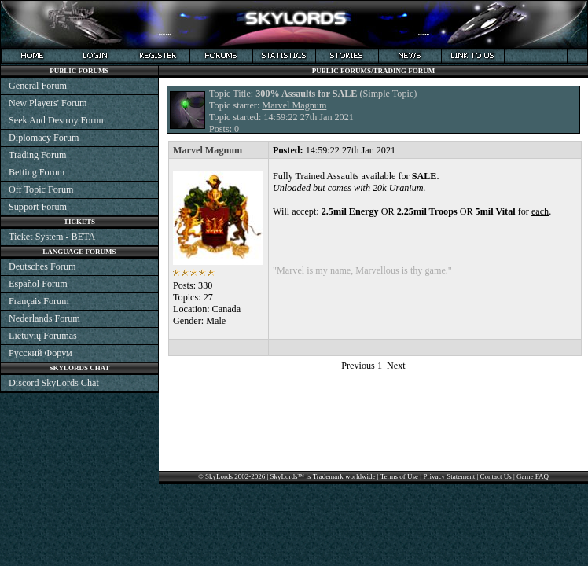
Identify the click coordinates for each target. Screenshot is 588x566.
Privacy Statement (449, 476)
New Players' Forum (47, 102)
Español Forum (38, 283)
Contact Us (495, 476)
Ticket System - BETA (52, 236)
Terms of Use (399, 476)
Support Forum (38, 206)
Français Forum (39, 301)
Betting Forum (36, 172)
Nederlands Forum (44, 318)
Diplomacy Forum (44, 137)
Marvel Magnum (294, 105)
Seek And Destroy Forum (57, 120)
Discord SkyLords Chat (54, 382)
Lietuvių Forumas (43, 335)
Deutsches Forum (42, 266)
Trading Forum (38, 154)
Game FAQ (532, 476)
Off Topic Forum (41, 189)
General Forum (38, 85)
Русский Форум (40, 352)
